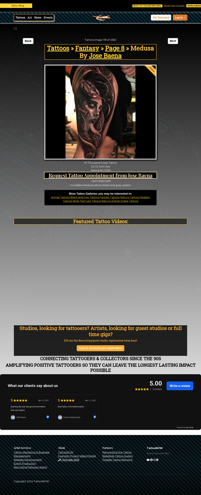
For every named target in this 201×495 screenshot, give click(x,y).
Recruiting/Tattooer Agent (30, 467)
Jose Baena (105, 55)
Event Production (25, 463)
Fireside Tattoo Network (117, 459)
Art (30, 17)
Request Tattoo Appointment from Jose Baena (100, 175)
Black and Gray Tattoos (84, 197)
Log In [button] (179, 17)
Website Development (28, 459)
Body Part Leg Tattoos (87, 201)
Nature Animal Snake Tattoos (120, 201)
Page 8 (114, 48)
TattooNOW (65, 452)
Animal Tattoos (60, 197)
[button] (161, 18)
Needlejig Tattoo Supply (117, 456)
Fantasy (87, 48)
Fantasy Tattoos (110, 197)
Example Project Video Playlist (77, 456)
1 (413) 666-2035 (68, 459)
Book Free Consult (178, 5)
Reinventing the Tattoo (117, 452)
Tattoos (20, 17)
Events (48, 17)
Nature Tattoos (129, 197)
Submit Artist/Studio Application (100, 348)
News (37, 17)
